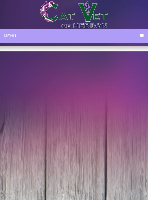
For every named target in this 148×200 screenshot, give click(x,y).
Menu (10, 36)
